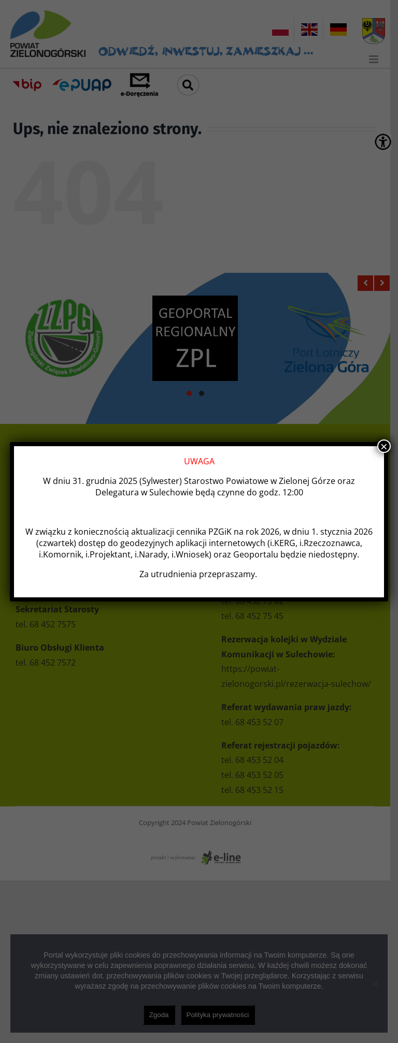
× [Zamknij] (384, 446)
